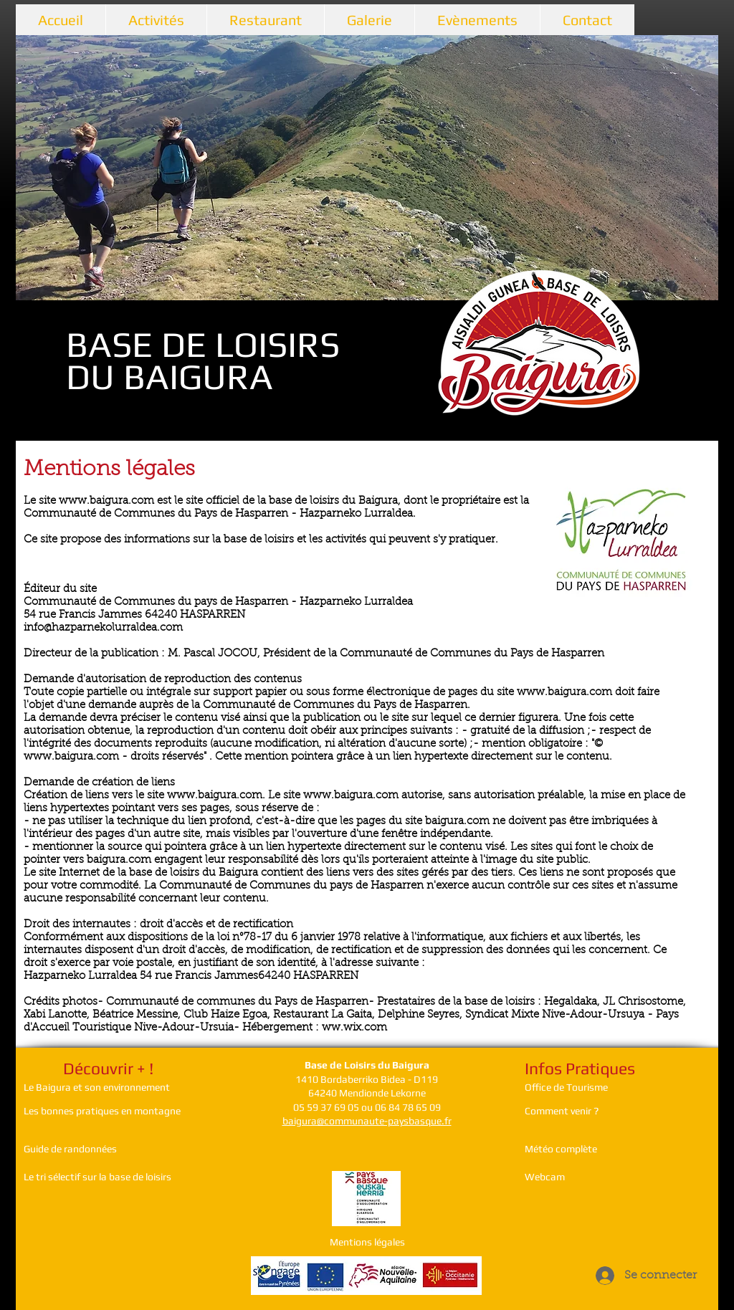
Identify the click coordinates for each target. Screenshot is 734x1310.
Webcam (545, 1176)
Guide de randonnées (70, 1148)
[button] (367, 167)
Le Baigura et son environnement (97, 1087)
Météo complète (561, 1148)
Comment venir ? (563, 1111)
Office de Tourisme (566, 1087)
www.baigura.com (564, 692)
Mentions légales (367, 1242)
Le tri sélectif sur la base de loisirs (97, 1176)
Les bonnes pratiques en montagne (102, 1111)
